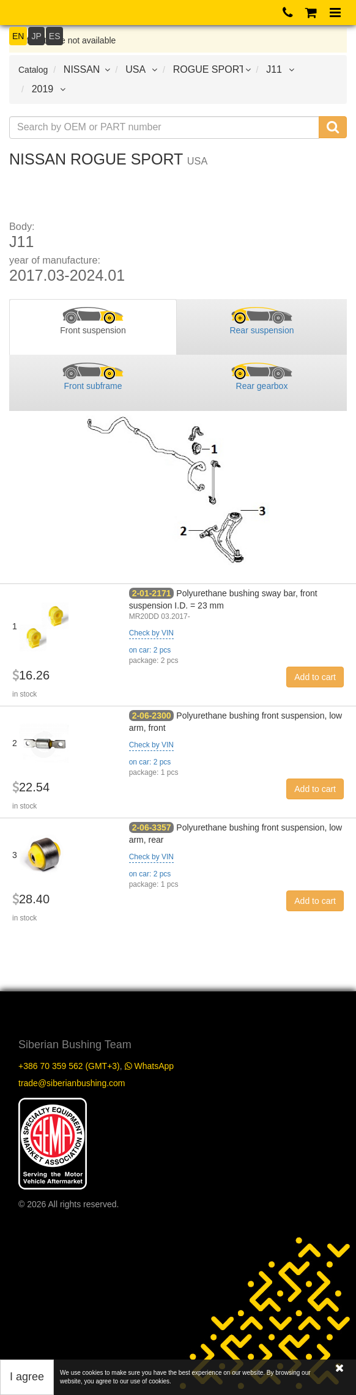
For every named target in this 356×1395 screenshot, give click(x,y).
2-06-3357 (151, 827)
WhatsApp (149, 1066)
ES (55, 36)
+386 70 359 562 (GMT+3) (69, 1066)
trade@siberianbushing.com (71, 1083)
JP (36, 36)
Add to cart (315, 677)
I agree (27, 1377)
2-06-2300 (151, 715)
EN (18, 36)
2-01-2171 (151, 593)
